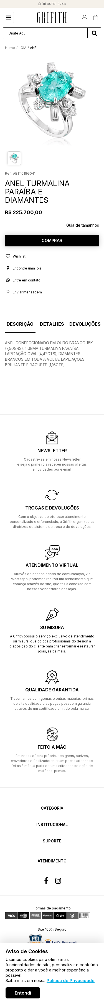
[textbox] (52, 33)
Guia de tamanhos (82, 225)
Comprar (52, 240)
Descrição (20, 324)
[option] (52, 101)
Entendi (23, 993)
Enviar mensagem (23, 292)
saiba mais (56, 651)
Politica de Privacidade (71, 980)
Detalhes (52, 324)
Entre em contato (22, 280)
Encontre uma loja (23, 268)
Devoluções (85, 324)
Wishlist (15, 256)
